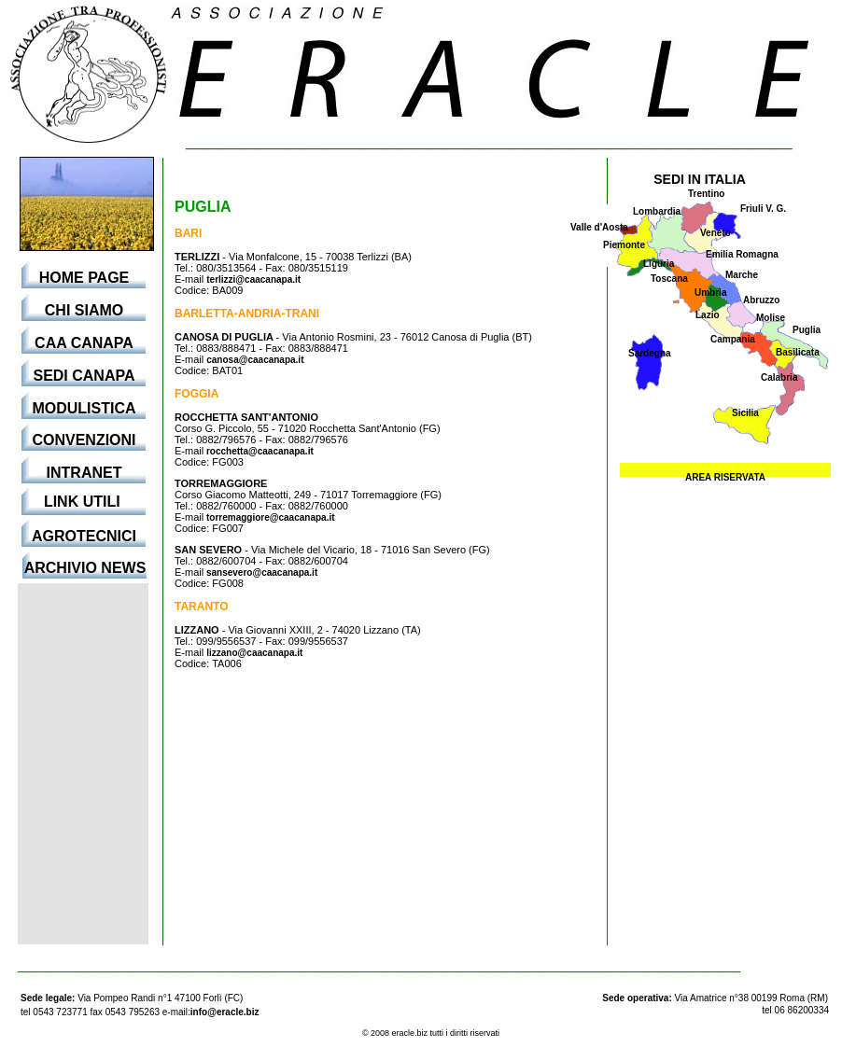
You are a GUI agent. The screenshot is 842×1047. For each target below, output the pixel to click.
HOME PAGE (84, 278)
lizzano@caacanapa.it (254, 653)
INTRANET (84, 473)
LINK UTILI (84, 502)
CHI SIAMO (84, 310)
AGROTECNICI (84, 536)
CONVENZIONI (83, 440)
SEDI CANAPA (83, 376)
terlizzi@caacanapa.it (253, 279)
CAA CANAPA (84, 343)
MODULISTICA (83, 408)
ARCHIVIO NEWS (85, 568)
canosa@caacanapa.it (254, 360)
